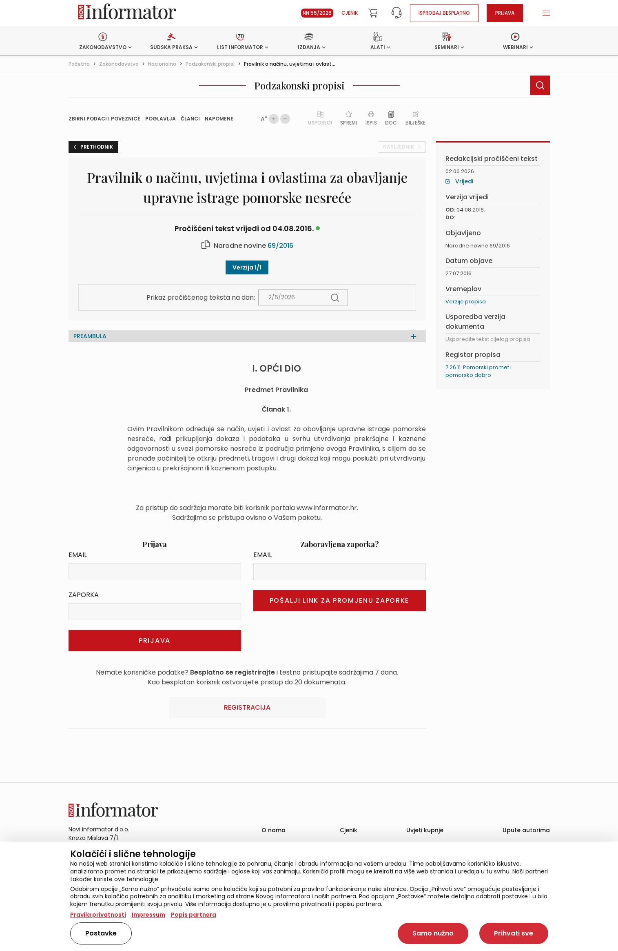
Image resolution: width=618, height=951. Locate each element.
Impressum (148, 915)
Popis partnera (193, 915)
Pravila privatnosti (98, 915)
